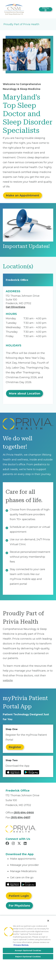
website (8, 680)
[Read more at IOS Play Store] (13, 772)
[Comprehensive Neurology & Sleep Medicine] (14, 9)
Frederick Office (17, 279)
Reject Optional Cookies (28, 956)
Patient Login (19, 896)
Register (15, 747)
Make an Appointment (22, 195)
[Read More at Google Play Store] (28, 884)
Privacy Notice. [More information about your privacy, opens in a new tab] (21, 945)
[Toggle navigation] (46, 9)
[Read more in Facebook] (8, 843)
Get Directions (15, 307)
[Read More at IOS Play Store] (13, 884)
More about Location (24, 393)
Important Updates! (26, 246)
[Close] (48, 921)
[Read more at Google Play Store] (31, 772)
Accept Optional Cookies (28, 950)
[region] (28, 937)
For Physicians (19, 905)
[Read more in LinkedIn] (25, 843)
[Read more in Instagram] (14, 843)
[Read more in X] (20, 843)
